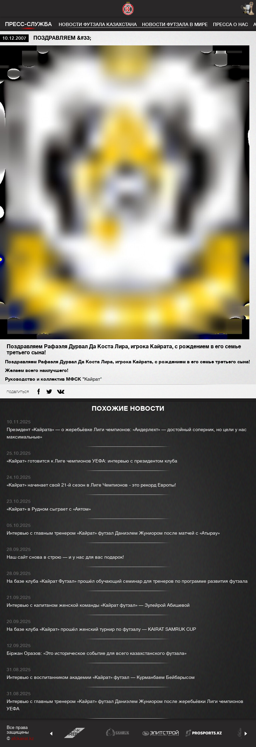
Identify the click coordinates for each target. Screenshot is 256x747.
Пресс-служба (28, 24)
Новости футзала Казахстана (98, 24)
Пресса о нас (230, 24)
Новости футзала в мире (175, 24)
